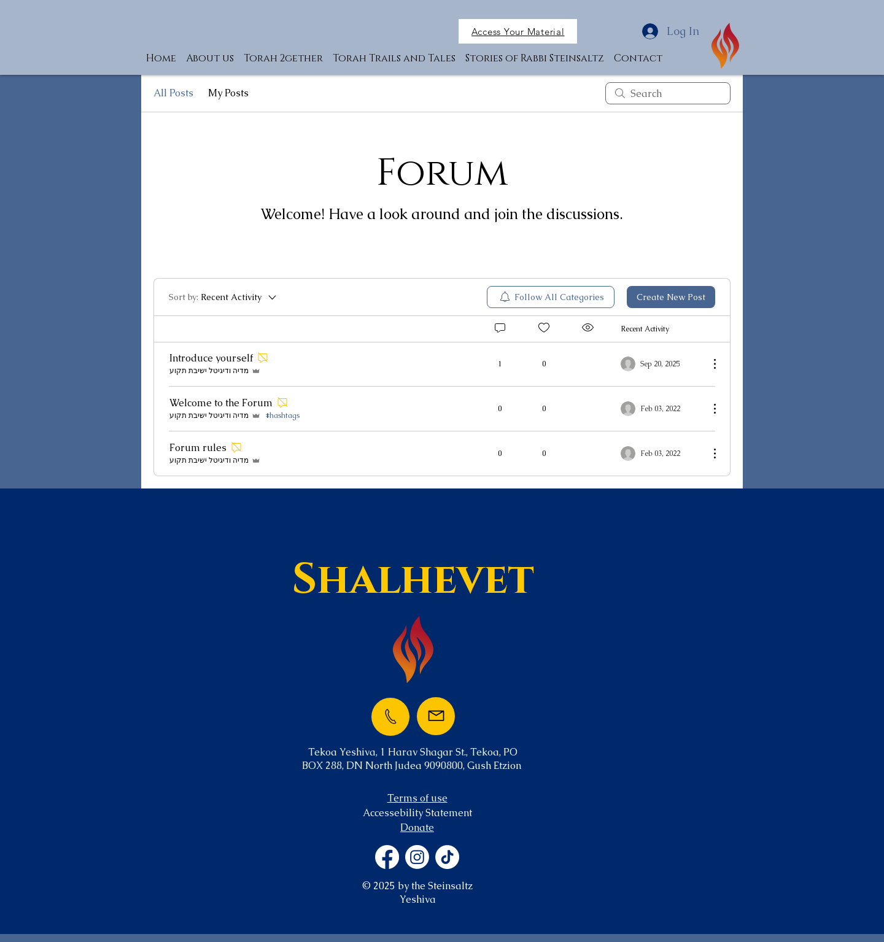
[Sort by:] (223, 297)
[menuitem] (551, 297)
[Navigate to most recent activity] (660, 364)
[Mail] (436, 716)
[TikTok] (447, 857)
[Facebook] (387, 857)
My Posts (228, 93)
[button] (518, 31)
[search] (668, 93)
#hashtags (283, 415)
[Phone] (390, 717)
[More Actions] (708, 364)
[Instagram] (417, 857)
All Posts (173, 93)
